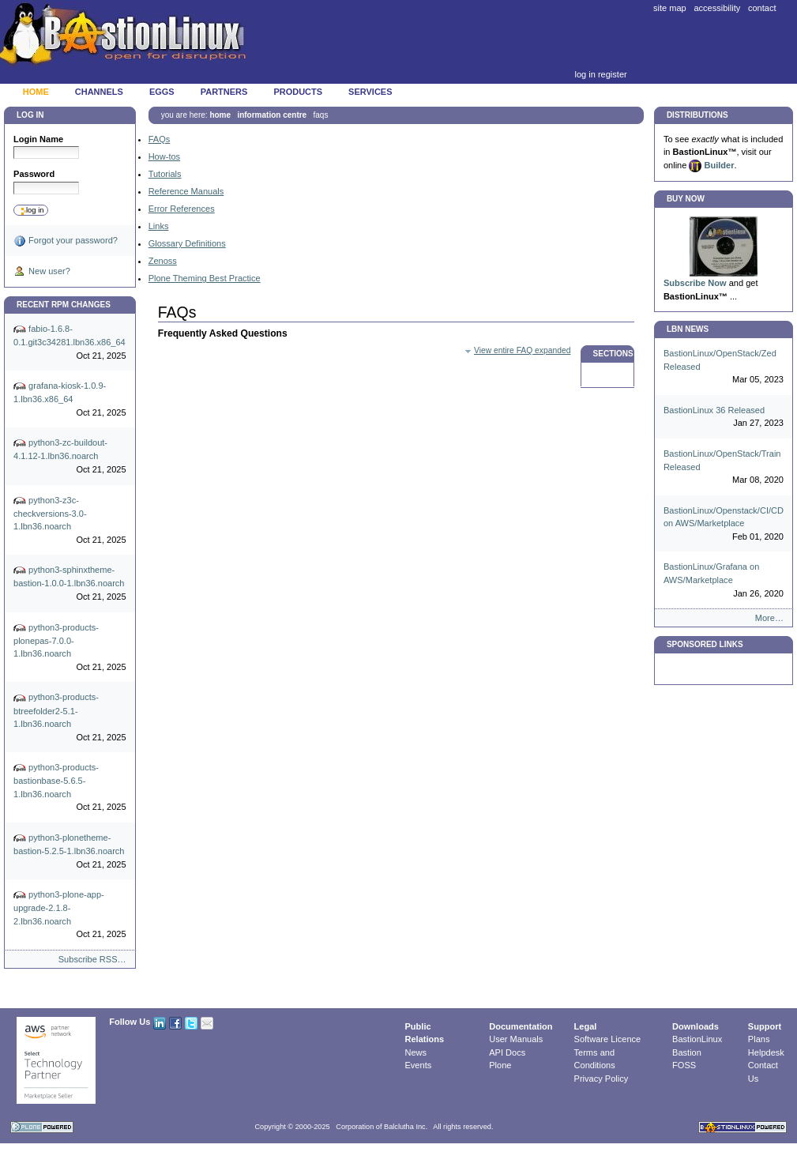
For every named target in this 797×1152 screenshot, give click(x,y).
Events (418, 1065)
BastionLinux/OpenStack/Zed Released (724, 367)
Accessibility (717, 8)
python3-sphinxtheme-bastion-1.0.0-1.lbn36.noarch (69, 583)
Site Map (669, 8)
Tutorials (165, 174)
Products (297, 91)
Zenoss (162, 260)
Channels (99, 91)
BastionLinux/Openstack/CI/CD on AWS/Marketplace (724, 525)
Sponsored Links (705, 644)
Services (370, 91)
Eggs (162, 91)
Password (34, 174)
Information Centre (271, 115)
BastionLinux (697, 1039)
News (416, 1052)
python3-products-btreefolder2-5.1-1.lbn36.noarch (69, 718)
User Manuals (516, 1039)
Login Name (38, 139)
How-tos (164, 156)
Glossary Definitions (187, 243)
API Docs (507, 1052)
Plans (759, 1039)
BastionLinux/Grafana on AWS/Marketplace (724, 581)
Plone (500, 1065)
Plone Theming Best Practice (204, 278)
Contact (762, 8)
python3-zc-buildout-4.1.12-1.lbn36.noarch (69, 456)
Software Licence (607, 1039)
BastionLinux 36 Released (724, 417)
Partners (224, 91)
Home (36, 91)
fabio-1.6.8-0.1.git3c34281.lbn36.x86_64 (69, 342)
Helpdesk (766, 1052)
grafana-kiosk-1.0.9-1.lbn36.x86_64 (69, 399)
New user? (41, 271)
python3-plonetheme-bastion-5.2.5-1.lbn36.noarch (69, 851)
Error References (181, 208)
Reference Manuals (186, 191)
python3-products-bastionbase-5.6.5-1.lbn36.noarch (69, 788)
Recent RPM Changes (64, 304)
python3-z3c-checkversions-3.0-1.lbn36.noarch (69, 521)
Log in (584, 74)
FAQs (159, 139)
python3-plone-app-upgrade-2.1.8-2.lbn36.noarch (69, 915)
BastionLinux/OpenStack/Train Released (724, 468)
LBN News (688, 329)
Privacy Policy (601, 1078)
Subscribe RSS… (92, 959)
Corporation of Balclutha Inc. (381, 1127)
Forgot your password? (65, 241)
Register (612, 74)
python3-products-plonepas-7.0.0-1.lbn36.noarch (69, 648)
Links (158, 226)
